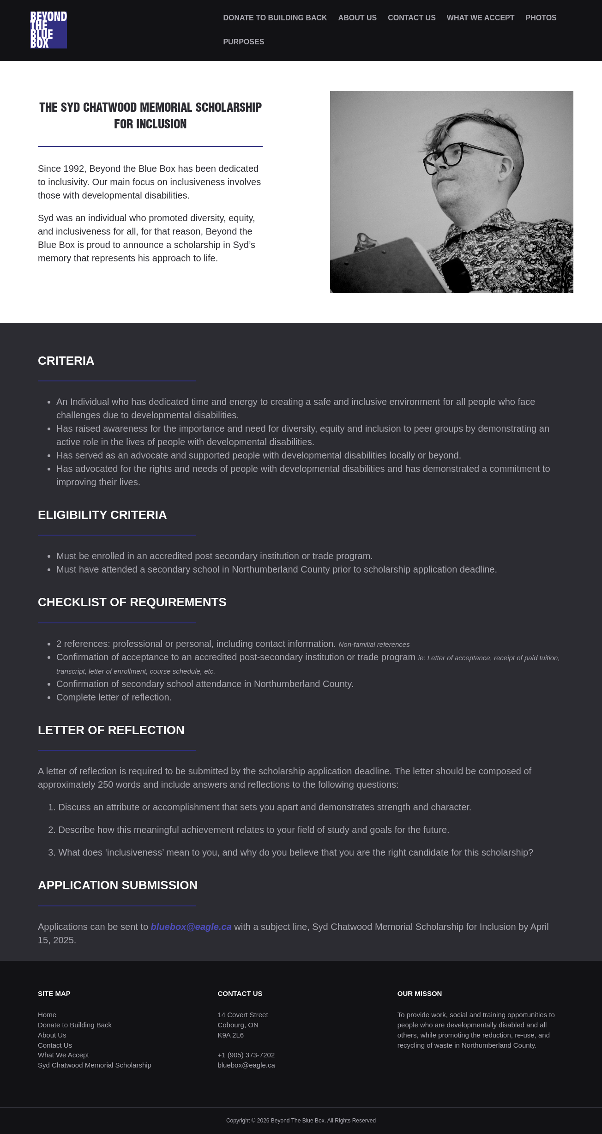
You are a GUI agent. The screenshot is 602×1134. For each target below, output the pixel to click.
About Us (52, 1035)
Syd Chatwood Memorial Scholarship (94, 1065)
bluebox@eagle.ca (191, 927)
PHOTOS (541, 18)
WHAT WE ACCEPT (481, 18)
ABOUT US (357, 18)
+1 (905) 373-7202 (246, 1055)
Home (47, 1015)
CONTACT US (412, 18)
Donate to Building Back (75, 1025)
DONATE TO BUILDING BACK (275, 18)
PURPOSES (243, 42)
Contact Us (55, 1045)
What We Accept (63, 1055)
